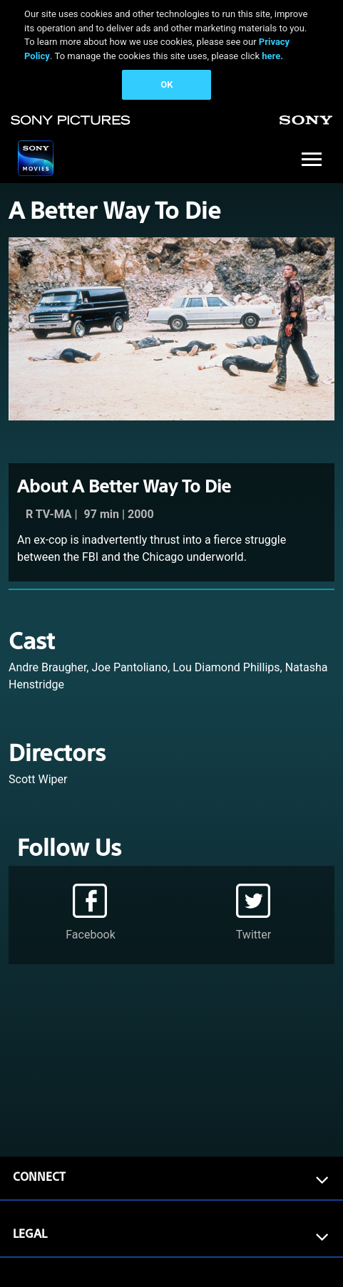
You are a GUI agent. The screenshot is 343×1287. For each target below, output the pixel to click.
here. (272, 56)
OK (166, 84)
